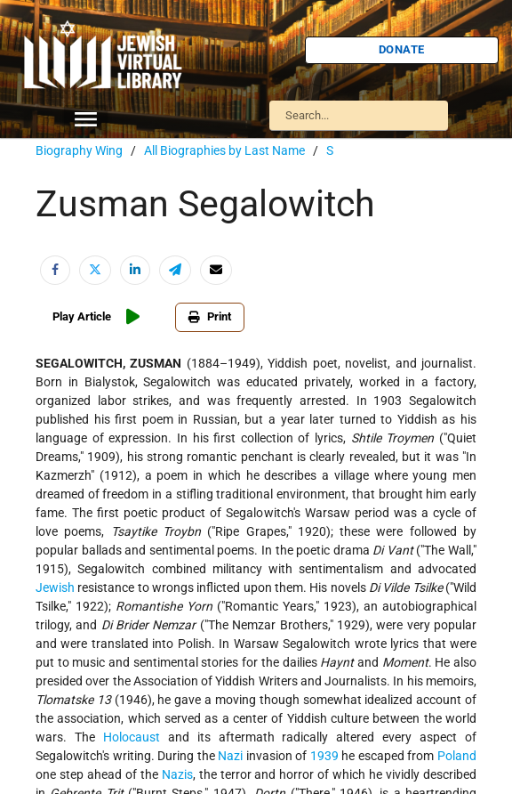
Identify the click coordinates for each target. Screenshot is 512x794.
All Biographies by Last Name (224, 150)
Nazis (177, 774)
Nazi (230, 756)
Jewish (55, 587)
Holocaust (131, 737)
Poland (456, 756)
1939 (324, 756)
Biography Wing (79, 150)
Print (209, 316)
